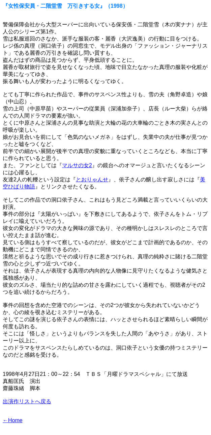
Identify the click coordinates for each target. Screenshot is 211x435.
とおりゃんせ (92, 179)
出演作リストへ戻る (27, 401)
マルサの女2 (77, 165)
